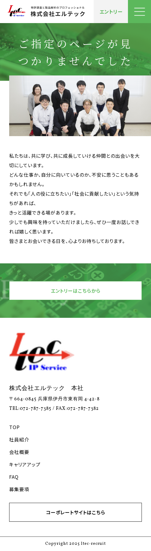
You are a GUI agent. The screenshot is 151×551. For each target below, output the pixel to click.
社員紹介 (19, 439)
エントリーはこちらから (75, 290)
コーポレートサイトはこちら (75, 512)
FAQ (14, 476)
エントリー (111, 11)
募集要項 (19, 489)
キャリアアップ (24, 464)
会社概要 (19, 451)
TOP (14, 427)
